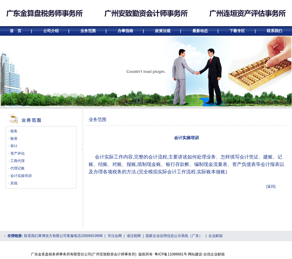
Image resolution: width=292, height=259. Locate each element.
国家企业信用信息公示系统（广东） (174, 236)
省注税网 (134, 236)
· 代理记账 (16, 168)
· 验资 (12, 138)
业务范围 (88, 31)
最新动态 (200, 31)
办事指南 (125, 31)
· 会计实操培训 (20, 176)
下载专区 (237, 31)
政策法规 (162, 31)
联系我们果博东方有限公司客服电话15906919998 (63, 236)
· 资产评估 (16, 153)
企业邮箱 (215, 236)
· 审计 (12, 146)
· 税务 (12, 131)
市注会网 (115, 236)
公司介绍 (51, 31)
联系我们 (274, 31)
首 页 (16, 31)
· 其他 (12, 183)
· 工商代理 (16, 161)
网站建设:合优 (199, 254)
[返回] (270, 186)
